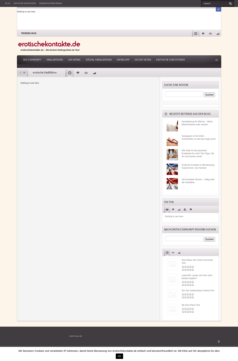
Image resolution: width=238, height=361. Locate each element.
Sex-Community (32, 59)
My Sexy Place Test (191, 305)
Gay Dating (74, 59)
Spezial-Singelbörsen (99, 59)
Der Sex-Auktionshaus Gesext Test (198, 290)
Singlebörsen (54, 59)
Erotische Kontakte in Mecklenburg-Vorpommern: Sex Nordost (198, 166)
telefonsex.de (75, 336)
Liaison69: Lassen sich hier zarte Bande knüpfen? (197, 277)
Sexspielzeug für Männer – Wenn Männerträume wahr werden (197, 123)
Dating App (123, 59)
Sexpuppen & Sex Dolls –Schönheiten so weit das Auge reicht (198, 137)
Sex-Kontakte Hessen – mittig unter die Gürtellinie (198, 181)
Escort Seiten (143, 59)
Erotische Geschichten (25, 3)
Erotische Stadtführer (170, 59)
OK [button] (119, 356)
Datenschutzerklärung (50, 3)
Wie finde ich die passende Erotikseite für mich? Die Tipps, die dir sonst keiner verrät (198, 153)
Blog (7, 3)
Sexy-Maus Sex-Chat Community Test (197, 261)
